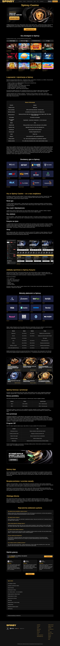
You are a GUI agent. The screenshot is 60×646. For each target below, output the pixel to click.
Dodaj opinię (48, 556)
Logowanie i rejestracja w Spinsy (13, 585)
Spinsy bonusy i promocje (12, 598)
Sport (35, 1)
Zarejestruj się (55, 1)
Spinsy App (10, 600)
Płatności (38, 630)
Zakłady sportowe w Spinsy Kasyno (14, 594)
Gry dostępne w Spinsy (12, 583)
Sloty (47, 40)
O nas (38, 633)
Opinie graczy (10, 608)
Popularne (12, 40)
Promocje (20, 1)
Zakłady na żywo (50, 626)
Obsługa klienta (10, 604)
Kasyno (24, 1)
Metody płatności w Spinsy (12, 596)
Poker (49, 639)
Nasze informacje (11, 587)
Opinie (38, 627)
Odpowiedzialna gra (40, 636)
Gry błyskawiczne (35, 40)
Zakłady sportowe (50, 624)
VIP (37, 1)
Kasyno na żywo (29, 1)
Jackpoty (49, 636)
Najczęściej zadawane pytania (13, 606)
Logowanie (41, 1)
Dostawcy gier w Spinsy (12, 589)
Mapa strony (39, 629)
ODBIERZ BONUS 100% (30, 29)
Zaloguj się (49, 1)
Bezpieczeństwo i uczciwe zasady (13, 602)
